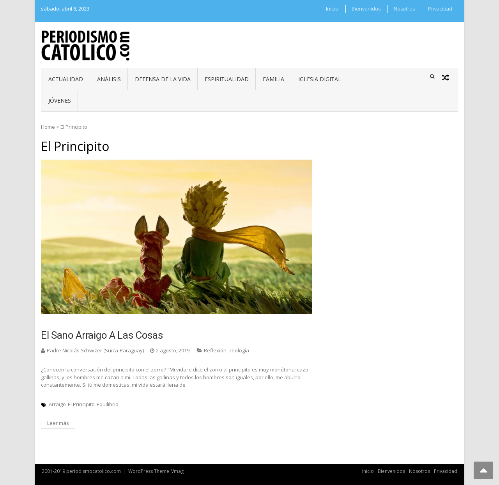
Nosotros (404, 8)
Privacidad (440, 8)
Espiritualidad (227, 79)
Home (48, 126)
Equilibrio (108, 404)
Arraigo (57, 404)
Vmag (177, 471)
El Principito (81, 404)
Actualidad (65, 79)
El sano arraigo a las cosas (102, 335)
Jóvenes (59, 100)
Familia (273, 79)
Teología (239, 350)
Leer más (58, 422)
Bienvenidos (366, 8)
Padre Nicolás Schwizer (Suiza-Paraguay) (95, 350)
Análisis (109, 79)
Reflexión (215, 350)
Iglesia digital (319, 79)
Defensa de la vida (163, 79)
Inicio (332, 8)
